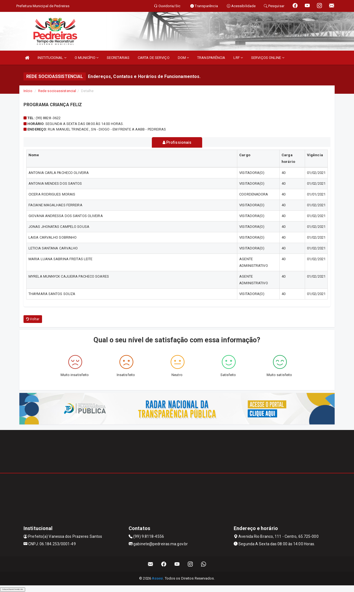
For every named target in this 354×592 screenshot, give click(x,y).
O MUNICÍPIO (86, 58)
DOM (183, 58)
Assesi (157, 578)
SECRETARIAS (118, 58)
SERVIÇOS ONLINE (267, 58)
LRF (238, 58)
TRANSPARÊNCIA (211, 58)
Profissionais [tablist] (177, 142)
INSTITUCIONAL (52, 58)
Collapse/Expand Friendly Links (12, 589)
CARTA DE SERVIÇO (154, 58)
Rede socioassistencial (57, 91)
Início (28, 91)
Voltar (32, 319)
